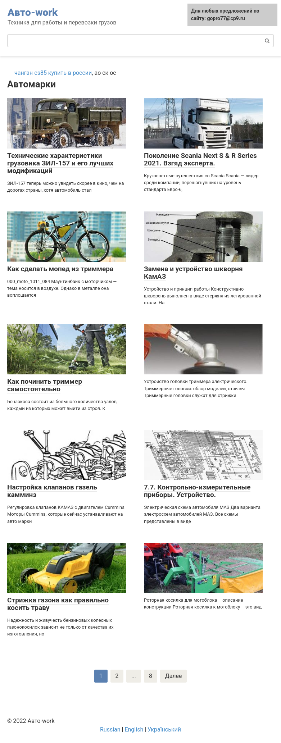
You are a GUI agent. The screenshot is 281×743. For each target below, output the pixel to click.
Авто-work (33, 12)
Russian (110, 729)
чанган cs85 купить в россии (53, 72)
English (133, 729)
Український (164, 729)
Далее (173, 676)
